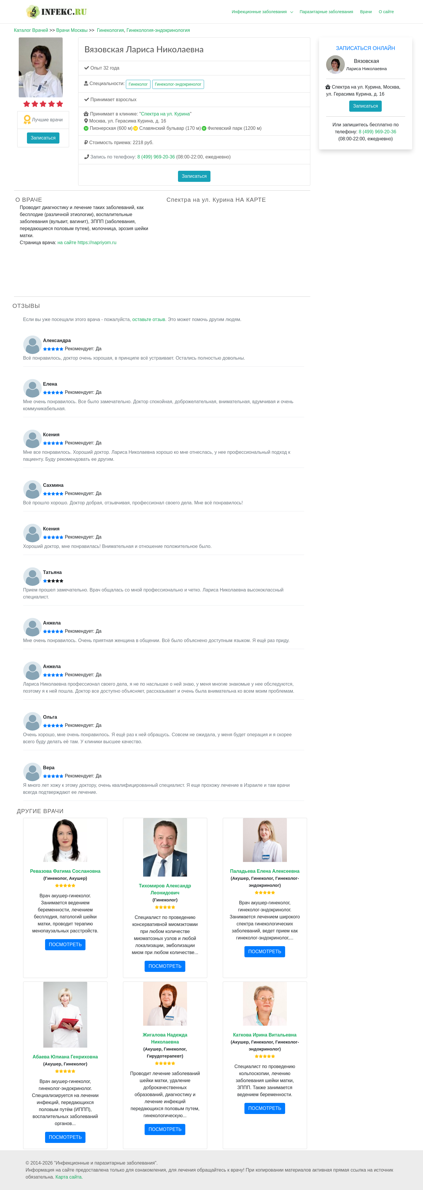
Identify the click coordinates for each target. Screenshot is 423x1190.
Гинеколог (138, 84)
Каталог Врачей (31, 30)
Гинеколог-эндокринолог (178, 84)
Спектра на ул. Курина (165, 113)
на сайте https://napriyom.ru (87, 242)
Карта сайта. (69, 1177)
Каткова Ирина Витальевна (265, 1034)
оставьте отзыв (148, 319)
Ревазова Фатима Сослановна (65, 871)
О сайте (386, 11)
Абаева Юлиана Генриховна (65, 1056)
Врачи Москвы (72, 30)
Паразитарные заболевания (326, 11)
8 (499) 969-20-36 (156, 156)
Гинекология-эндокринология (158, 30)
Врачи (366, 11)
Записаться (43, 137)
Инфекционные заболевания (259, 11)
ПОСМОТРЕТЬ (65, 944)
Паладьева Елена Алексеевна (264, 871)
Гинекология (110, 30)
